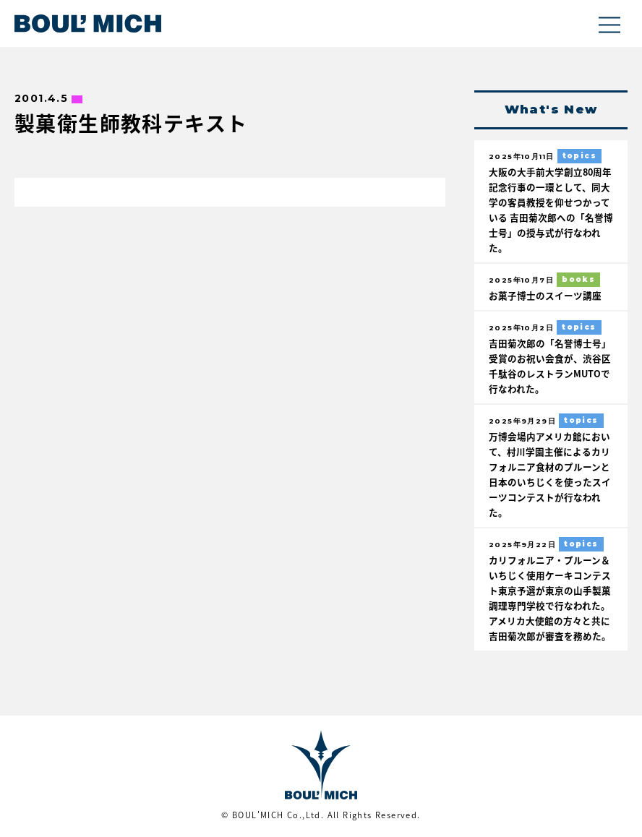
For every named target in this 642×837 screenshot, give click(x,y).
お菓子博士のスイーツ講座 (545, 295)
